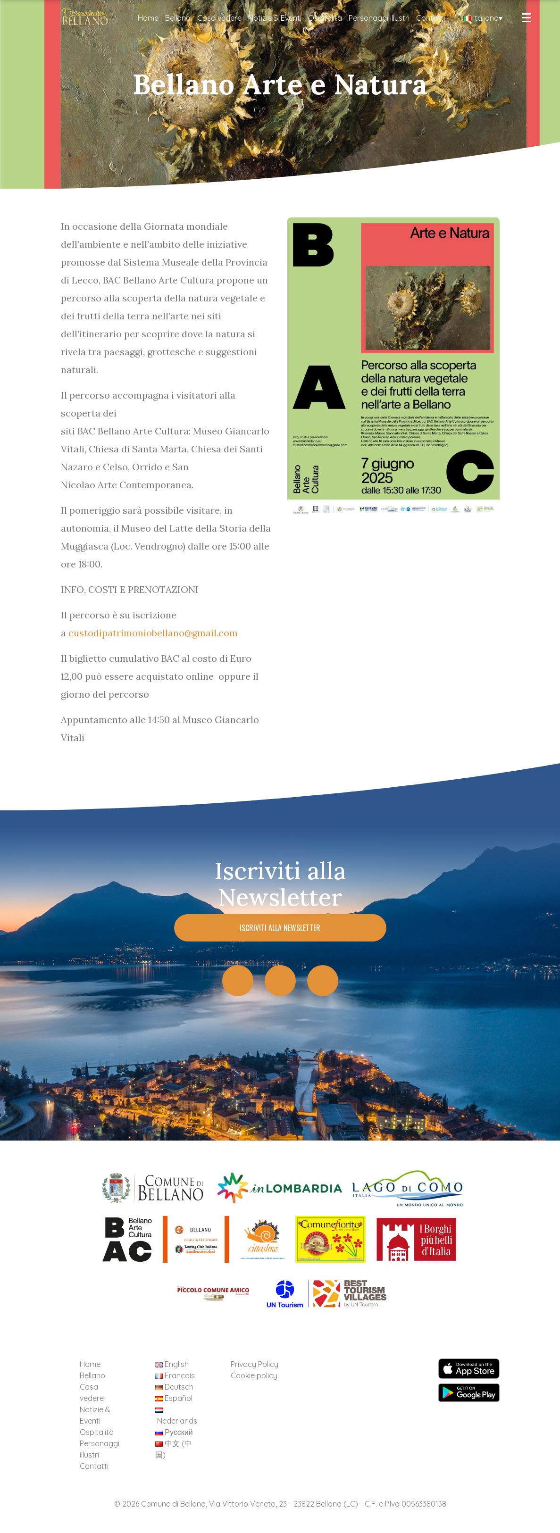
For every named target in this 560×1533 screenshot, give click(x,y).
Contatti (430, 18)
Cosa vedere (219, 18)
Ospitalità (325, 18)
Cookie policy (254, 1375)
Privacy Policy (254, 1364)
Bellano (178, 18)
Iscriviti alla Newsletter (280, 927)
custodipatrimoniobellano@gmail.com (153, 633)
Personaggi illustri (379, 18)
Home (148, 18)
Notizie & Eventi (274, 18)
